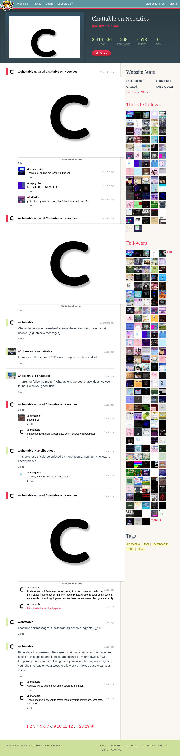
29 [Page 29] (87, 726)
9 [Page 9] (55, 726)
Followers (136, 243)
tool (146, 544)
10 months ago (107, 199)
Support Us (65, 3)
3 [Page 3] (34, 726)
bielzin (24, 375)
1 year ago (109, 352)
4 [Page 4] (38, 726)
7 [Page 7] (48, 726)
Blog (134, 745)
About (104, 745)
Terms (104, 749)
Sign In (173, 3)
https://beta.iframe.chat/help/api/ (44, 608)
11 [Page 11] (65, 726)
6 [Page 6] (44, 726)
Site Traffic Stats (137, 92)
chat (141, 549)
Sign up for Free (155, 3)
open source (27, 745)
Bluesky (55, 745)
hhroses (25, 351)
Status (162, 745)
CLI (125, 745)
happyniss (34, 183)
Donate (116, 745)
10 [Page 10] (59, 726)
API (142, 745)
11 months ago (107, 72)
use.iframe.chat (105, 26)
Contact (116, 749)
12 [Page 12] (70, 726)
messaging (133, 544)
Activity (37, 3)
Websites (22, 3)
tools (130, 549)
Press (151, 745)
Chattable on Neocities (62, 71)
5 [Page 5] (41, 726)
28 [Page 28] (81, 726)
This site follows (143, 104)
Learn (49, 3)
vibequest (45, 450)
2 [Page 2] (31, 726)
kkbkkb (33, 197)
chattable (25, 71)
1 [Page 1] (27, 726)
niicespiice (34, 415)
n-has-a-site (35, 169)
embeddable (160, 544)
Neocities (11, 745)
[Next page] (92, 726)
